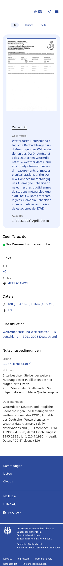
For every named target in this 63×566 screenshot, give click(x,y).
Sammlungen (12, 465)
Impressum (23, 559)
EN (40, 11)
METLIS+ (9, 496)
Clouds (8, 481)
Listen (7, 473)
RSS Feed (14, 513)
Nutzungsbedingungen (35, 564)
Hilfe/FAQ (9, 504)
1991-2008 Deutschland (40, 336)
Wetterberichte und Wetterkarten (26, 331)
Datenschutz (10, 564)
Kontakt (7, 559)
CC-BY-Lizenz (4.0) (15, 363)
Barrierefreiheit (43, 559)
